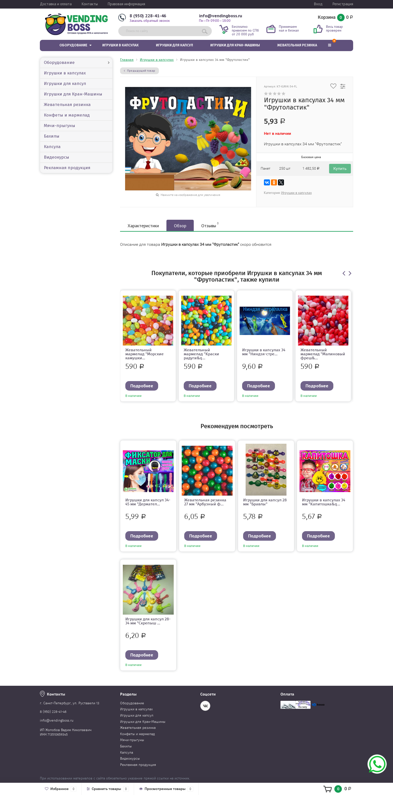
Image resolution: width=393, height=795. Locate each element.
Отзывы (210, 225)
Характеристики (143, 226)
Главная (127, 60)
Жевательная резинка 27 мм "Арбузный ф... (205, 502)
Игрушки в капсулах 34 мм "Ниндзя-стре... (263, 352)
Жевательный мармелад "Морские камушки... (144, 354)
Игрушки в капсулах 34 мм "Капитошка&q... (323, 502)
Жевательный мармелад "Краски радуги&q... (201, 354)
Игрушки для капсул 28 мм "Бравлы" (265, 502)
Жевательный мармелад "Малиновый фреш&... (323, 354)
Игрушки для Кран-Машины (235, 45)
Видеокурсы (56, 157)
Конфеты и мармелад (67, 115)
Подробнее (141, 386)
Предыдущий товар (139, 70)
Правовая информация (126, 4)
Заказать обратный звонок (150, 20)
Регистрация (343, 4)
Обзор (180, 226)
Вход (318, 4)
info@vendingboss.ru (220, 16)
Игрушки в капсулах (120, 45)
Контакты (90, 4)
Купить (340, 168)
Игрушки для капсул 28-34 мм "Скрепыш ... (147, 621)
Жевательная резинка (297, 45)
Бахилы (51, 136)
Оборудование (73, 45)
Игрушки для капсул (174, 45)
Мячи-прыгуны (59, 125)
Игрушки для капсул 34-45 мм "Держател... (147, 502)
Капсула (52, 146)
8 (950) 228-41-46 (148, 16)
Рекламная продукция (67, 167)
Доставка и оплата (56, 4)
